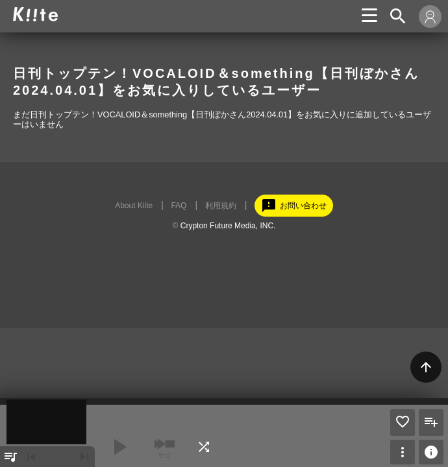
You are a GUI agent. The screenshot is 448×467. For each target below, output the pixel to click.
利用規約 (220, 205)
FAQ (178, 205)
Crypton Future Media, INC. (228, 225)
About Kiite (134, 205)
